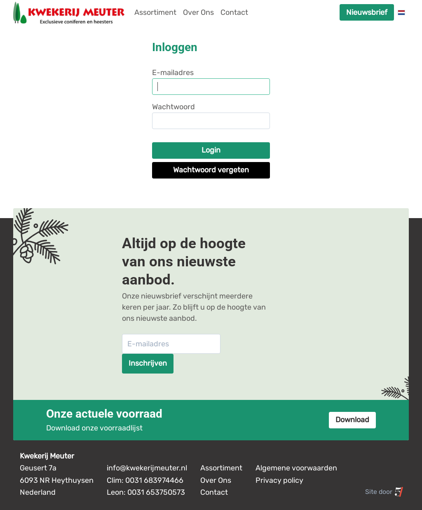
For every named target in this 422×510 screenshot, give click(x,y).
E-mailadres (173, 72)
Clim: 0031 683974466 (145, 480)
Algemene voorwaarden (296, 467)
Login (211, 150)
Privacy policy (279, 480)
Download (352, 419)
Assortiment (155, 12)
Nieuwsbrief (366, 12)
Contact (234, 12)
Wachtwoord (173, 106)
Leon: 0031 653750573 (146, 492)
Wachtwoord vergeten (211, 169)
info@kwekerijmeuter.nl (147, 467)
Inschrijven (148, 363)
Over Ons (198, 12)
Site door (384, 492)
